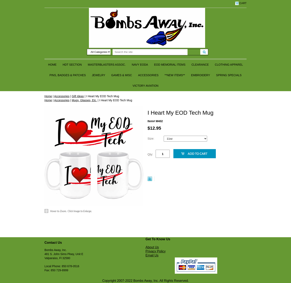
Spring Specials (228, 75)
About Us (152, 247)
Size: (151, 138)
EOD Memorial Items (169, 64)
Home (52, 64)
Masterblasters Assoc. (107, 64)
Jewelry (98, 75)
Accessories (148, 75)
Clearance (200, 64)
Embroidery (200, 75)
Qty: (150, 154)
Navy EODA (140, 64)
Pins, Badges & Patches (68, 75)
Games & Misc (121, 75)
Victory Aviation (145, 85)
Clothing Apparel (229, 64)
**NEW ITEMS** (174, 75)
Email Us (152, 255)
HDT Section (72, 64)
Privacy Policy (156, 251)
